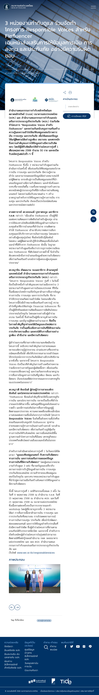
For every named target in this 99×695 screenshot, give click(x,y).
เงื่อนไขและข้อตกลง (47, 691)
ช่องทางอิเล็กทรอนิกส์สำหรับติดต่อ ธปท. (13, 664)
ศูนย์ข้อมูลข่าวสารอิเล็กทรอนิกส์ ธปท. (31, 654)
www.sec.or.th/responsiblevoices (36, 553)
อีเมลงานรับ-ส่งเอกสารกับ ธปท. (12, 655)
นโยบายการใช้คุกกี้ (87, 691)
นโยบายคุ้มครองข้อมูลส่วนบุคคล (67, 691)
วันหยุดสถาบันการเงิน (31, 664)
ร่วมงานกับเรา (31, 670)
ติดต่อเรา (8, 646)
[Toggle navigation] (93, 7)
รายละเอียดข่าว (73, 106)
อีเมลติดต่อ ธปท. (12, 650)
